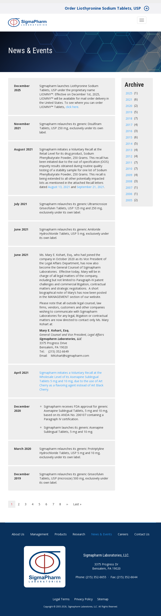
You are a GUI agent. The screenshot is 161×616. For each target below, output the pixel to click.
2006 (129, 194)
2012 (129, 156)
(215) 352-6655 (96, 577)
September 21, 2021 (90, 187)
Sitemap (102, 599)
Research (79, 534)
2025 (129, 93)
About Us (18, 534)
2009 (129, 175)
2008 (129, 181)
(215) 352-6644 (127, 577)
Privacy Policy (83, 599)
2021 (129, 99)
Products (61, 534)
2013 (129, 150)
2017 (129, 125)
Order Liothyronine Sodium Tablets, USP (103, 8)
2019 (129, 112)
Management (39, 534)
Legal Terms (61, 599)
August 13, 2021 (59, 187)
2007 (129, 188)
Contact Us (141, 534)
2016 (129, 131)
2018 (129, 118)
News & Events (101, 534)
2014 (129, 144)
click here (72, 107)
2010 (129, 169)
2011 (129, 163)
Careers (123, 534)
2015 (129, 137)
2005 (129, 200)
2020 (129, 106)
